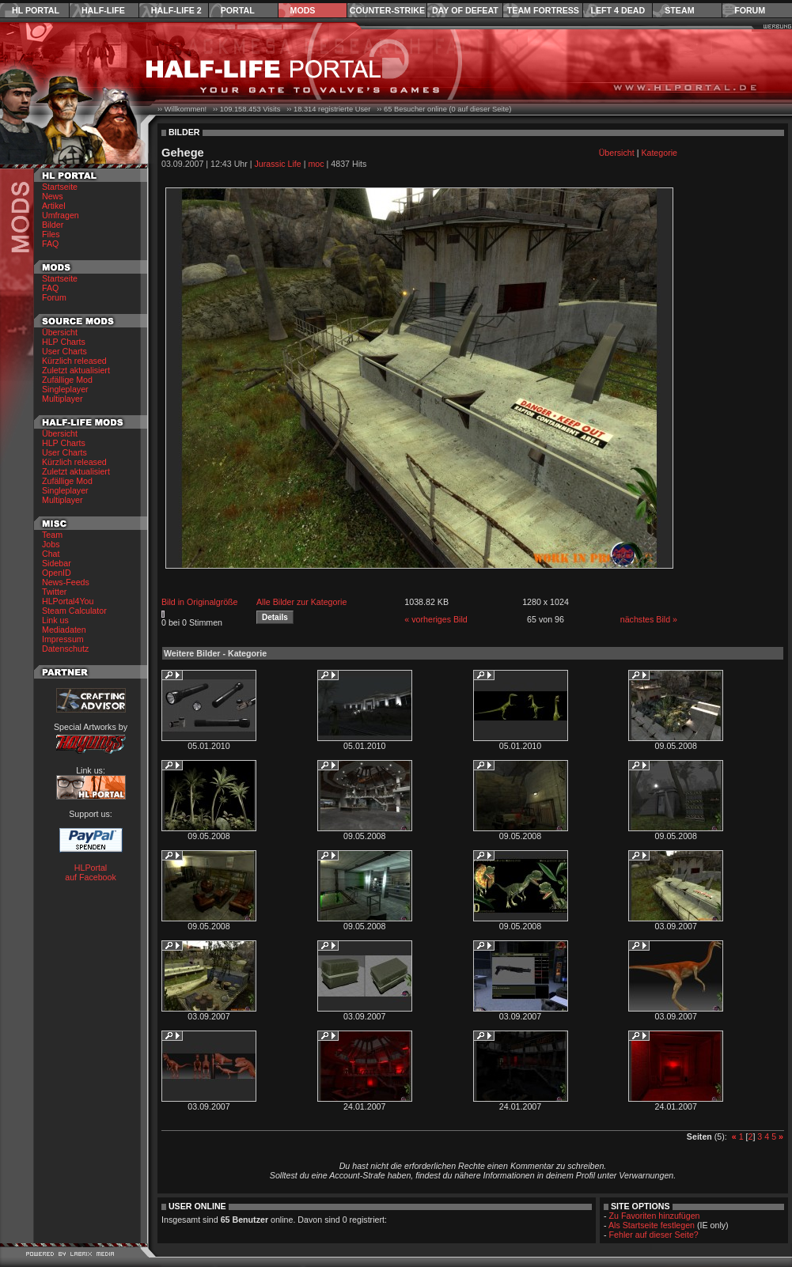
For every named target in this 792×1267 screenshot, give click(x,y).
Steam (679, 10)
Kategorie (659, 152)
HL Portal (35, 10)
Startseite (60, 186)
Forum (749, 10)
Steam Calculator (74, 610)
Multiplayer (62, 398)
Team (52, 534)
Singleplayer (65, 389)
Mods (303, 10)
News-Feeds (65, 582)
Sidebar (56, 563)
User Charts (64, 351)
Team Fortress (543, 10)
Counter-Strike (387, 10)
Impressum (63, 639)
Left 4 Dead (617, 10)
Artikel (54, 205)
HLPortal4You (67, 601)
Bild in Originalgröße (199, 602)
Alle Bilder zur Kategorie (301, 602)
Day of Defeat (465, 10)
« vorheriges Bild (435, 619)
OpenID (56, 572)
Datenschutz (65, 648)
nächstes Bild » (648, 619)
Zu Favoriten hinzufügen (654, 1215)
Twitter (54, 591)
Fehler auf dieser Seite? (654, 1234)
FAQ (50, 243)
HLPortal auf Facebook (90, 872)
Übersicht (60, 332)
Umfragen (60, 215)
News (52, 196)
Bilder (52, 224)
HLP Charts (63, 341)
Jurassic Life (278, 163)
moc (316, 163)
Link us (55, 620)
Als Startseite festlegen (651, 1225)
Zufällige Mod (67, 379)
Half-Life (103, 10)
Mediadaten (64, 629)
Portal (238, 10)
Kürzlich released (74, 360)
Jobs (51, 544)
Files (51, 234)
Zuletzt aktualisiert (76, 370)
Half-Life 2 (176, 10)
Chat (51, 553)
